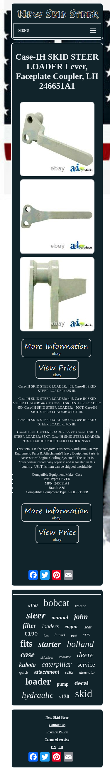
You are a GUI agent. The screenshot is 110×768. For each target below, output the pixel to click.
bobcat (56, 603)
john (81, 617)
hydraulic (37, 695)
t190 (31, 634)
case (28, 654)
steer (35, 615)
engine (71, 626)
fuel (46, 635)
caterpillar (57, 664)
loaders (50, 626)
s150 (33, 605)
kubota (27, 665)
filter (29, 625)
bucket (60, 635)
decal (82, 683)
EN (53, 747)
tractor (80, 606)
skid (83, 694)
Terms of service (57, 739)
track (74, 635)
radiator (65, 657)
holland (80, 644)
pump (63, 684)
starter (49, 644)
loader (38, 681)
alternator (87, 672)
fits (26, 643)
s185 (69, 672)
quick (23, 672)
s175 (86, 635)
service (86, 664)
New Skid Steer (57, 717)
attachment (46, 672)
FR (60, 747)
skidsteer (46, 657)
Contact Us (57, 725)
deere (85, 654)
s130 (64, 697)
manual (59, 618)
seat (88, 627)
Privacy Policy (57, 732)
